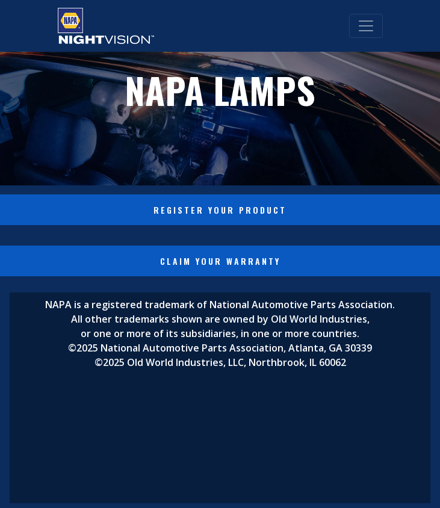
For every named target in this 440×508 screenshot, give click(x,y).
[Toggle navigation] (366, 26)
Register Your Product (220, 209)
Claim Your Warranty (220, 261)
